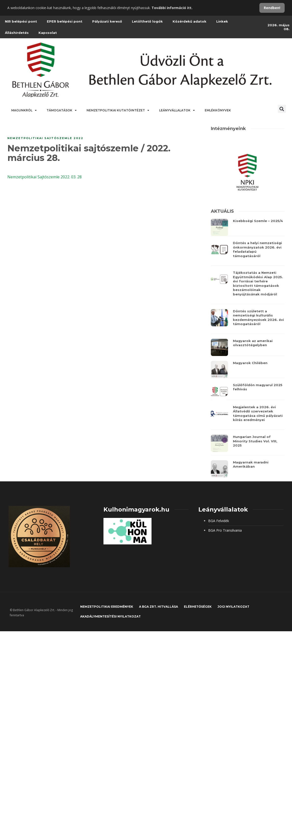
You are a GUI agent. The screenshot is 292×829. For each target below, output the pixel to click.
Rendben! (272, 7)
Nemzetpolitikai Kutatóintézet (118, 110)
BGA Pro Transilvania (225, 530)
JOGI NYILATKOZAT (233, 606)
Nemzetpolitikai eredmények (106, 606)
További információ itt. (172, 7)
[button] (282, 109)
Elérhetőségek (198, 606)
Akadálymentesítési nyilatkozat (110, 616)
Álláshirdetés (17, 33)
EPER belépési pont (64, 21)
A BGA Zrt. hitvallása (158, 606)
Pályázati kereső (107, 21)
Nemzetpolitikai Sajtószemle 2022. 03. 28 (44, 177)
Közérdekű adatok (189, 21)
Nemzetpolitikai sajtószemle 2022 (45, 138)
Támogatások (62, 110)
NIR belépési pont (21, 21)
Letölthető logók (147, 21)
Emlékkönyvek (218, 110)
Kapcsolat (47, 33)
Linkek (222, 21)
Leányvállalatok (177, 110)
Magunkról (24, 110)
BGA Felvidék (218, 520)
